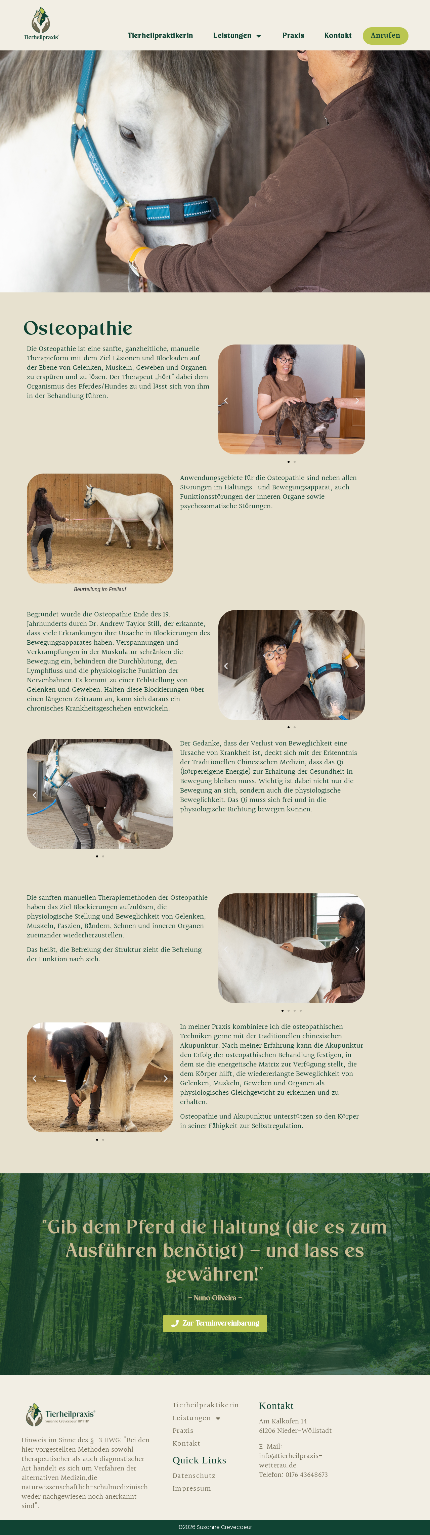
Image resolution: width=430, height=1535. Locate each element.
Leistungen (237, 36)
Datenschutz (194, 1476)
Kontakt (338, 36)
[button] (226, 401)
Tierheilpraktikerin (161, 36)
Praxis (293, 36)
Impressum (192, 1489)
